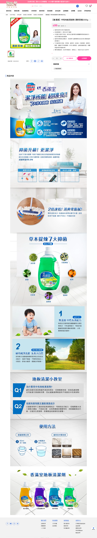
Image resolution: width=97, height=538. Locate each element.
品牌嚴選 (66, 11)
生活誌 (80, 11)
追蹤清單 (78, 526)
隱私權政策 (66, 523)
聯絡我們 (78, 532)
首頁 (7, 14)
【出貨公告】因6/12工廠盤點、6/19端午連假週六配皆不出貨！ (48, 1)
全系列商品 (12, 14)
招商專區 (54, 526)
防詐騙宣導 (66, 528)
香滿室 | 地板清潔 (27, 14)
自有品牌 (58, 11)
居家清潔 (42, 11)
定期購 (73, 11)
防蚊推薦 (50, 11)
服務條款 (66, 526)
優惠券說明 (78, 528)
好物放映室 (87, 11)
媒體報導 (43, 526)
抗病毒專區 (26, 11)
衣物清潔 (34, 11)
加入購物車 (70, 58)
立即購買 (84, 58)
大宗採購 (54, 523)
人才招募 (43, 528)
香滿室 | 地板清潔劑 (38, 14)
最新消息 (9, 11)
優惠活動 (17, 11)
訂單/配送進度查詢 (80, 523)
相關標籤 (56, 64)
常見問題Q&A (79, 530)
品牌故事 (43, 523)
